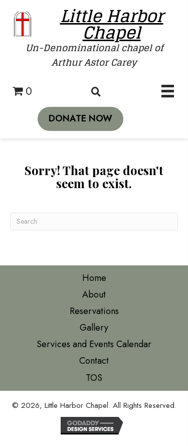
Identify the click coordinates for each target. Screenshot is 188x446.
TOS (94, 377)
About (94, 294)
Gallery (94, 327)
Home (94, 277)
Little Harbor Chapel (111, 24)
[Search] (94, 221)
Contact (94, 360)
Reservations (94, 311)
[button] (80, 119)
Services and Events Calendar (94, 344)
